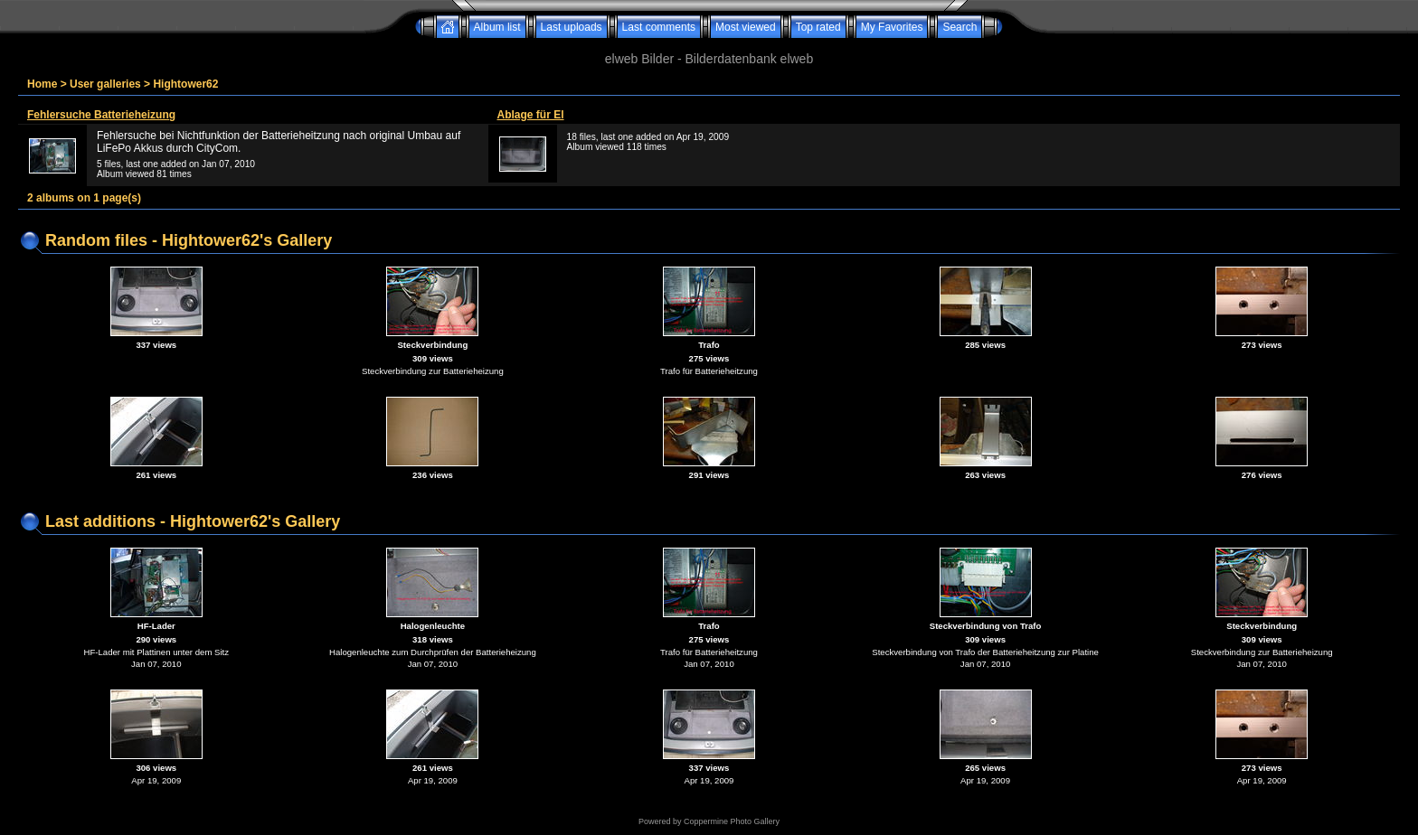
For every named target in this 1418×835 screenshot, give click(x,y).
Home (42, 84)
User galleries (105, 84)
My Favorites (892, 27)
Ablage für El (530, 114)
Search (959, 27)
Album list (497, 27)
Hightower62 (185, 84)
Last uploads (571, 27)
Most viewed (745, 27)
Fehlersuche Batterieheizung (101, 114)
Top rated (818, 27)
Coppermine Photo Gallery (732, 821)
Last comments (658, 27)
